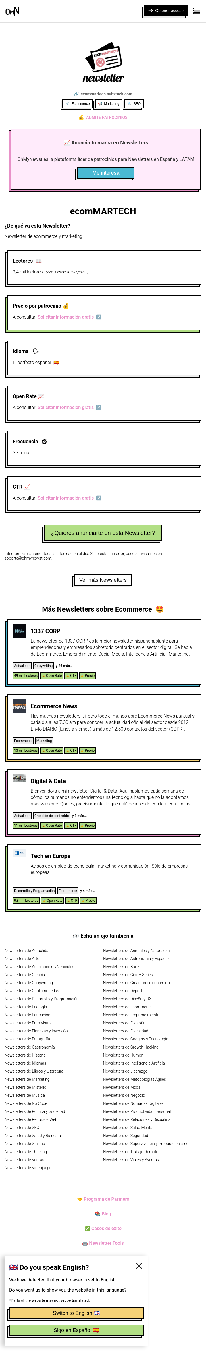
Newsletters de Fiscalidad (125, 1031)
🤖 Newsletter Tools (103, 1243)
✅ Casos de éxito (103, 1228)
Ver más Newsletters (103, 580)
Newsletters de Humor (123, 1055)
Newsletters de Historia (25, 1055)
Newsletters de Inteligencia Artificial (134, 1063)
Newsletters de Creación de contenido (136, 982)
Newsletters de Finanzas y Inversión (36, 1031)
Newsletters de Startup (25, 1143)
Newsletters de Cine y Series (128, 974)
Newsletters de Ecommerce (127, 1007)
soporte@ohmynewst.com (28, 558)
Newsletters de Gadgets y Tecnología (135, 1039)
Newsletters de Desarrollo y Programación (41, 999)
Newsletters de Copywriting (29, 982)
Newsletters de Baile (121, 966)
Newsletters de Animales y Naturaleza (136, 950)
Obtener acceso (166, 11)
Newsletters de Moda (121, 1087)
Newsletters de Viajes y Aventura (132, 1159)
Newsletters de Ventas (24, 1159)
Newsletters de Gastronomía (30, 1047)
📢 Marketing (108, 104)
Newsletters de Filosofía (124, 1023)
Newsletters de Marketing (27, 1079)
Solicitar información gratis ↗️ (70, 317)
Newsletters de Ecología (26, 1007)
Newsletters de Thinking (26, 1151)
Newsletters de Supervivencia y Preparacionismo (146, 1143)
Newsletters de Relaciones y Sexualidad (138, 1119)
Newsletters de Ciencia (25, 974)
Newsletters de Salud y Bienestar (33, 1135)
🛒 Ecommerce (77, 104)
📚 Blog (103, 1214)
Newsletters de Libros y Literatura (34, 1071)
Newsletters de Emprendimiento (131, 1015)
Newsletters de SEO (22, 1127)
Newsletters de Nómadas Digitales (133, 1103)
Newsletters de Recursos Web (31, 1119)
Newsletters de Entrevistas (28, 1023)
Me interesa (105, 173)
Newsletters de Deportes (125, 990)
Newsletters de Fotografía (27, 1039)
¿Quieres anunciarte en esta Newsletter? (103, 533)
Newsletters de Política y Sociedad (35, 1111)
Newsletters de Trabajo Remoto (131, 1151)
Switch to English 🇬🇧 (76, 1313)
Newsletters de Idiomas (25, 1063)
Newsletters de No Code (26, 1103)
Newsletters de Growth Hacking (131, 1047)
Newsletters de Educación (27, 1015)
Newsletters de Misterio (25, 1087)
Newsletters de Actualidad (28, 950)
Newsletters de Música (25, 1095)
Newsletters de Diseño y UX (127, 999)
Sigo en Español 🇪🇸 (76, 1330)
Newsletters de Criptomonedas (32, 990)
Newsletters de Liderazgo (125, 1071)
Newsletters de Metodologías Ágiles (134, 1079)
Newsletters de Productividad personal (137, 1111)
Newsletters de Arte (22, 958)
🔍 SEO (134, 104)
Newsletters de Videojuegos (29, 1167)
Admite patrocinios (102, 117)
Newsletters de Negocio (124, 1095)
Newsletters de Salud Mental (128, 1127)
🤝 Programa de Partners (103, 1199)
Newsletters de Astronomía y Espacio (136, 958)
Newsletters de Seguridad (125, 1135)
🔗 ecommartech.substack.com (103, 94)
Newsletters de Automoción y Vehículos (39, 966)
